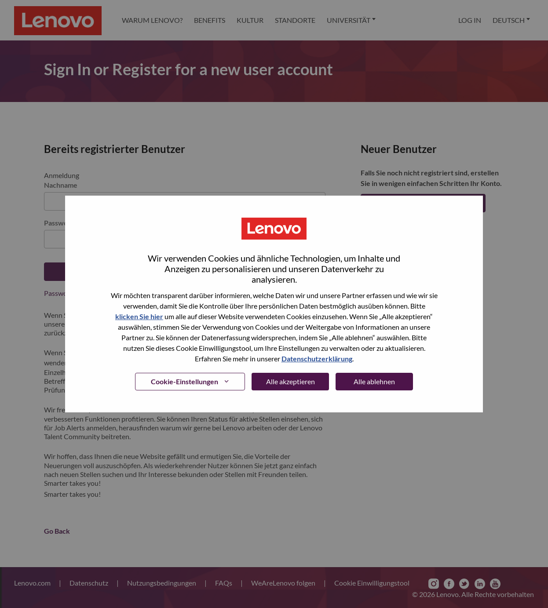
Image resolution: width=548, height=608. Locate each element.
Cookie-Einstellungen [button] (184, 381)
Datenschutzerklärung (316, 358)
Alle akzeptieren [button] (290, 381)
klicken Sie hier (139, 316)
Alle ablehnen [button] (374, 381)
